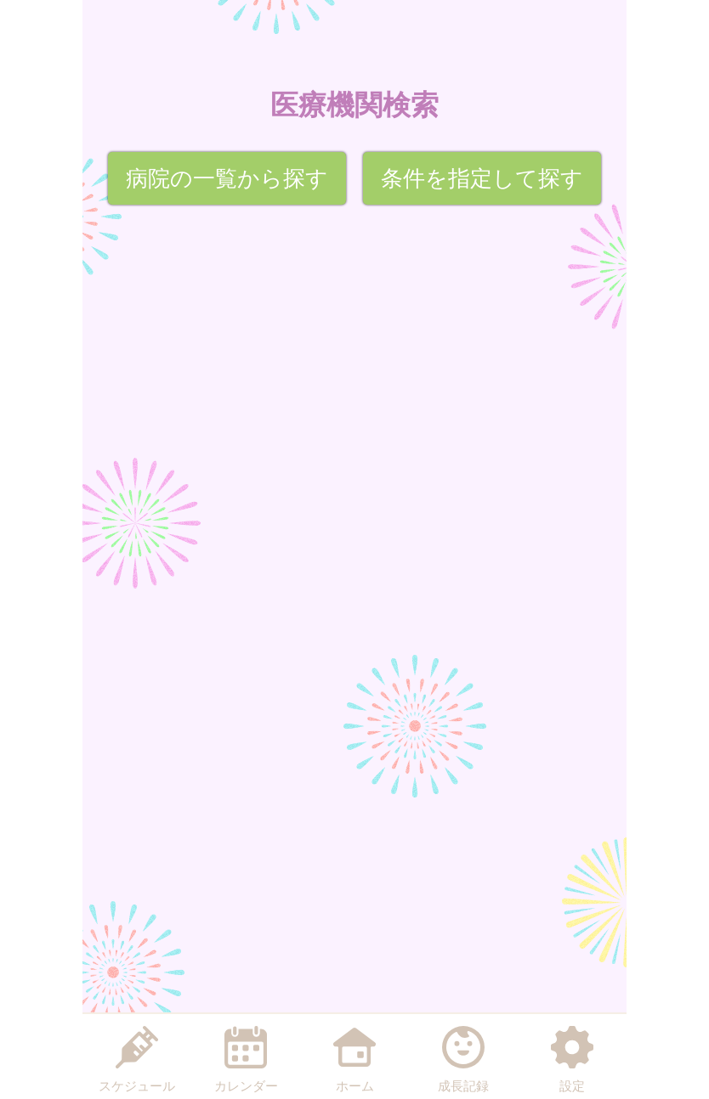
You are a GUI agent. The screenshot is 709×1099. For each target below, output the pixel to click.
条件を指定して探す (482, 178)
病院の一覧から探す (227, 178)
